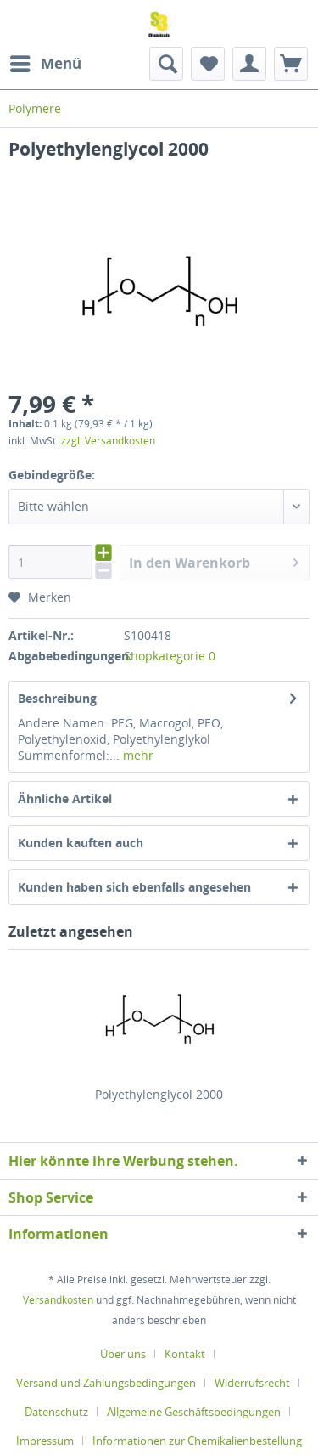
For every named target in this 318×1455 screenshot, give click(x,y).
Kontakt (185, 1354)
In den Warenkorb (213, 560)
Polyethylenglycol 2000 (159, 1094)
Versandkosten (58, 1300)
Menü (45, 61)
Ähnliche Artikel (65, 798)
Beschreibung (57, 698)
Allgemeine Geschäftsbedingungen (194, 1411)
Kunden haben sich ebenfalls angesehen (134, 887)
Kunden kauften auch (80, 843)
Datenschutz (56, 1411)
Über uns (123, 1354)
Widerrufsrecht (252, 1382)
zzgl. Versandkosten (108, 440)
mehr (136, 755)
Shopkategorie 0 (169, 656)
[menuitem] (45, 64)
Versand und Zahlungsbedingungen (106, 1382)
